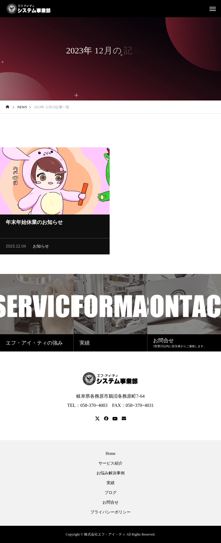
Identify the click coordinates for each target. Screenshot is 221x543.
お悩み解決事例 (110, 473)
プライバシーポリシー (110, 512)
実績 (110, 483)
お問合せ (110, 503)
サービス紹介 (110, 463)
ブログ (110, 493)
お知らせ (41, 247)
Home (110, 454)
